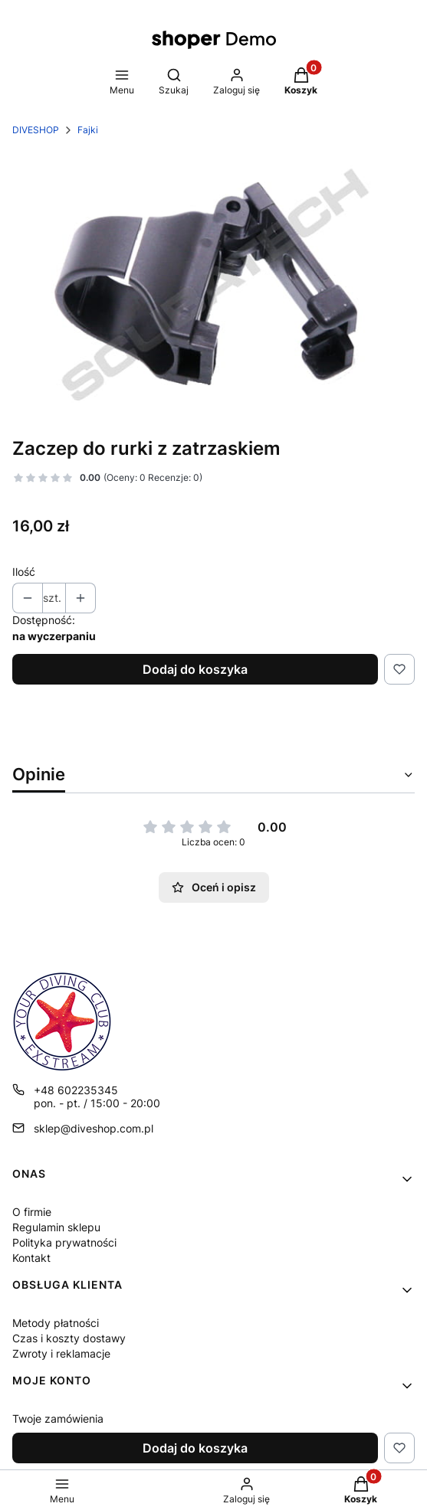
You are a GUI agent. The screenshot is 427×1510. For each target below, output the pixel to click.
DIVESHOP (35, 130)
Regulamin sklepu (56, 1227)
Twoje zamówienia (57, 1418)
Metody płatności (55, 1322)
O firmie (31, 1211)
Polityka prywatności (64, 1242)
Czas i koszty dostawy (69, 1338)
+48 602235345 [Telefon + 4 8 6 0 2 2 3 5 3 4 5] (76, 1090)
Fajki (87, 130)
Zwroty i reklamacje (61, 1353)
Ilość (23, 571)
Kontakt (31, 1257)
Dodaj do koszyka (195, 669)
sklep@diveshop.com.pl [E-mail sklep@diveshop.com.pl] (93, 1128)
